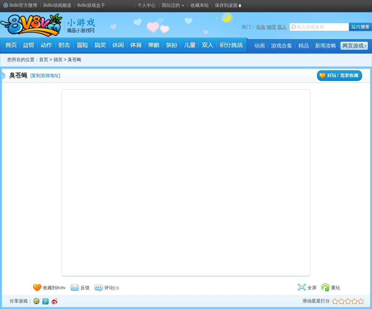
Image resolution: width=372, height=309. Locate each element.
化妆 (260, 27)
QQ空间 (36, 301)
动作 (46, 46)
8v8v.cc (31, 25)
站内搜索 (360, 27)
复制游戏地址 (45, 75)
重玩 (330, 287)
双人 (282, 27)
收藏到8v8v (49, 287)
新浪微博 (54, 301)
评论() (106, 287)
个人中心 (146, 5)
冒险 (82, 46)
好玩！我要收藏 (340, 75)
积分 (230, 46)
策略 (153, 46)
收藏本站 (200, 5)
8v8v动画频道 (57, 5)
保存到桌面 (226, 5)
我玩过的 (173, 5)
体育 (135, 46)
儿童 (189, 46)
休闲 (117, 46)
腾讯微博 (45, 301)
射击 (64, 46)
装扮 (171, 46)
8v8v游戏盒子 (91, 5)
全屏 (307, 287)
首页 (10, 46)
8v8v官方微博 (23, 5)
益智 (28, 46)
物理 (271, 27)
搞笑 (100, 46)
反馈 (80, 287)
